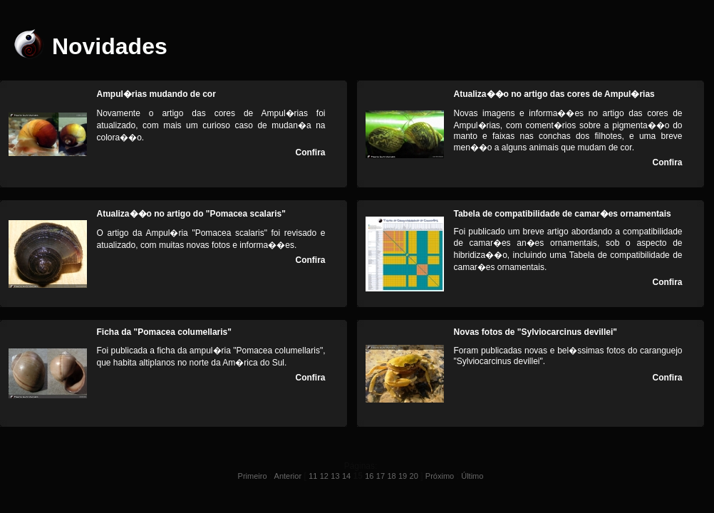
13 (335, 476)
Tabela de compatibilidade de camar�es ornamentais (562, 214)
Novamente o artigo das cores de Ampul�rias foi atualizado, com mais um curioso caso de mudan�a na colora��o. (211, 125)
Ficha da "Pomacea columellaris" (164, 332)
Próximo (439, 476)
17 (380, 476)
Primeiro (252, 476)
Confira (311, 152)
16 (369, 476)
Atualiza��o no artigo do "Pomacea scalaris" (191, 214)
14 (346, 476)
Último (472, 476)
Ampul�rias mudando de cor (156, 94)
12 (324, 476)
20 (414, 476)
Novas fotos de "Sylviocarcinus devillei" (535, 332)
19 (402, 476)
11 (313, 476)
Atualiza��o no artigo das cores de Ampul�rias (554, 94)
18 (391, 476)
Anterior (288, 476)
